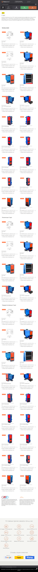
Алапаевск (29, 1)
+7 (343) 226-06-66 (18, 1)
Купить (8, 64)
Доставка (2, 535)
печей (3, 529)
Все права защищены (9, 566)
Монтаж (15, 541)
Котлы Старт (5, 27)
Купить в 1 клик (13, 64)
